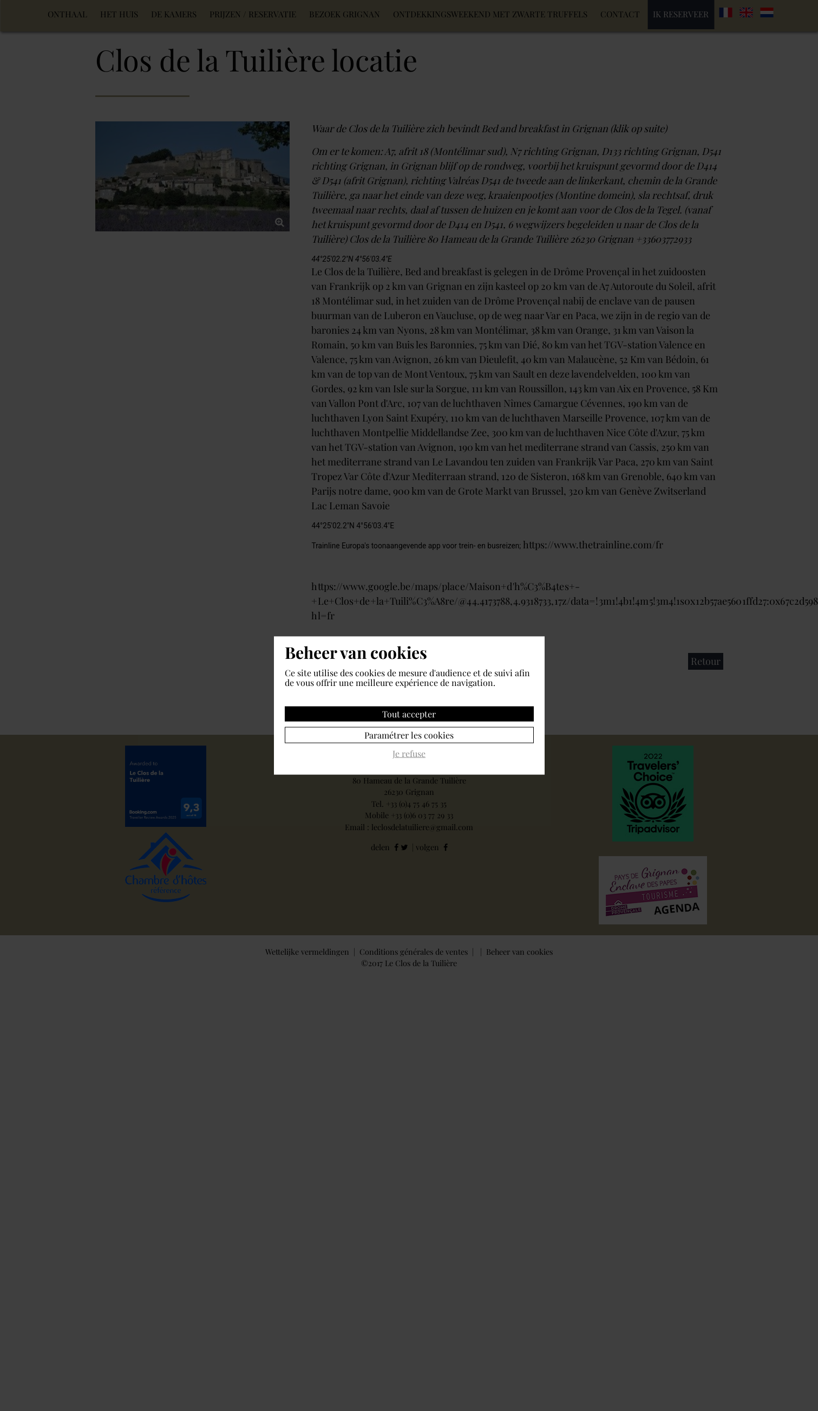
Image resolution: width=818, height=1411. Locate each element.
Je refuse (409, 754)
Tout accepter (409, 714)
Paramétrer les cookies (409, 735)
